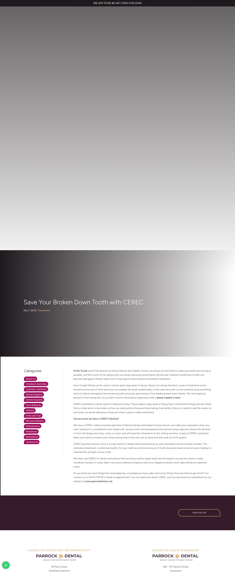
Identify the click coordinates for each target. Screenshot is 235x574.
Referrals (181, 470)
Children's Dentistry (36, 134)
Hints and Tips (33, 165)
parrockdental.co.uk (175, 335)
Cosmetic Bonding (113, 485)
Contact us (167, 470)
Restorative (32, 187)
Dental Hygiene (34, 144)
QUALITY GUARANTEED (117, 549)
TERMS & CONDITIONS (21, 549)
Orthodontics (33, 176)
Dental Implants (34, 150)
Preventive (31, 181)
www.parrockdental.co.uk (98, 231)
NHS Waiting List (174, 479)
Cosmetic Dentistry (36, 139)
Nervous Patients (35, 171)
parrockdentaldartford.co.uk (59, 335)
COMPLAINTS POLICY (67, 549)
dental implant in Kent (168, 148)
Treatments (44, 60)
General (30, 160)
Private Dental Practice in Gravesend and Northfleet (34, 559)
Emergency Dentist (114, 495)
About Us (31, 129)
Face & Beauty (33, 155)
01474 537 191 (199, 263)
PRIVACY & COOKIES (44, 549)
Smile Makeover (112, 490)
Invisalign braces (113, 476)
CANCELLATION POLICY (91, 549)
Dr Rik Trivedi (80, 121)
